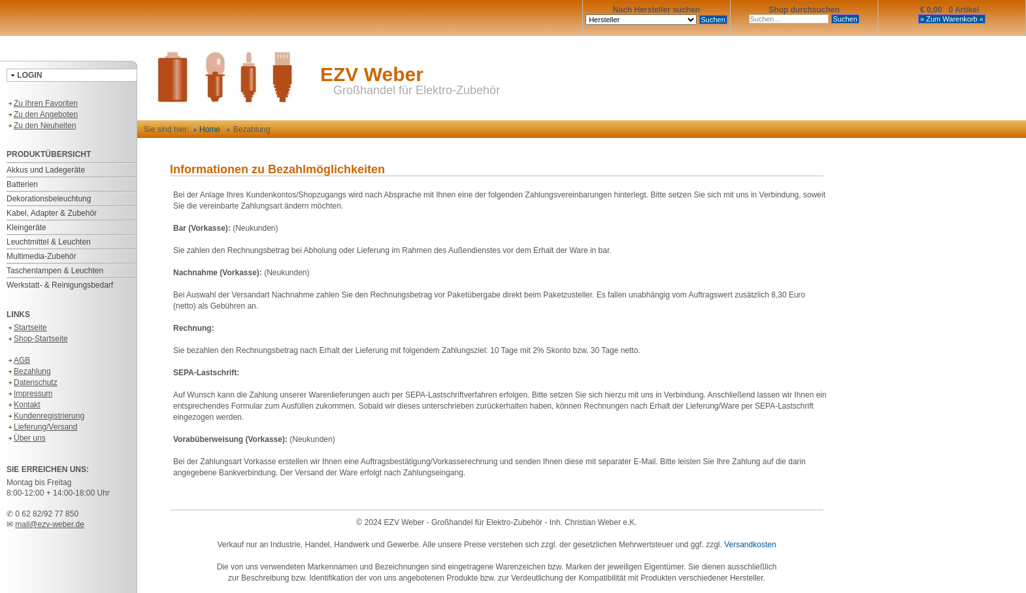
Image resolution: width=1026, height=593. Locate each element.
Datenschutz (32, 382)
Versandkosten (750, 544)
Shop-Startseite (37, 338)
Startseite (27, 327)
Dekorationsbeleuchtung (49, 198)
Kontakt (24, 404)
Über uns (26, 438)
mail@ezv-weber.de (49, 524)
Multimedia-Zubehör (41, 256)
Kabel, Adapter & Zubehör (52, 213)
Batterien (22, 184)
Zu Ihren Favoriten (42, 103)
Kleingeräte (26, 227)
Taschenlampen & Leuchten (55, 270)
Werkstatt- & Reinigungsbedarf (60, 285)
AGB (18, 360)
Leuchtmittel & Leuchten (49, 241)
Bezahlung (29, 371)
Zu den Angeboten (42, 114)
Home (207, 129)
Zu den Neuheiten (41, 125)
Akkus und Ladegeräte (46, 170)
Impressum (29, 393)
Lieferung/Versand (42, 427)
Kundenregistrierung (45, 415)
